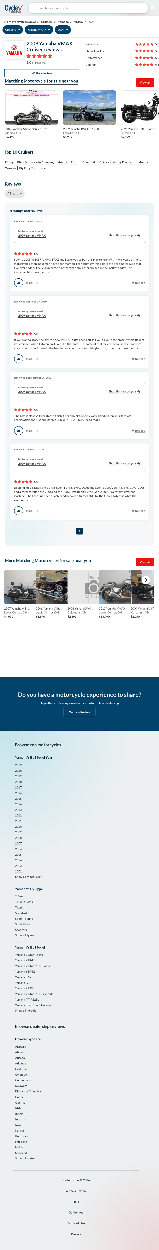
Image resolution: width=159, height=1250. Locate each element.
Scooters (21, 930)
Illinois (19, 1113)
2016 (18, 793)
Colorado (21, 1074)
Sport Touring (24, 918)
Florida (19, 1097)
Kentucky (21, 1136)
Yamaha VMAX (36, 29)
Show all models (25, 1010)
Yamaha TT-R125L (27, 999)
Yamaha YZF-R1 (25, 971)
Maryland (21, 1153)
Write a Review (79, 712)
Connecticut (23, 1080)
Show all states (25, 1158)
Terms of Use (76, 1223)
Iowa (18, 1125)
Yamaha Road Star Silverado (33, 1005)
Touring (20, 907)
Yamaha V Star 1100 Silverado (34, 994)
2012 (18, 815)
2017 (18, 787)
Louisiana (21, 1141)
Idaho (19, 1108)
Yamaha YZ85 (24, 988)
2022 (18, 765)
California (21, 1069)
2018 (18, 782)
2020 (18, 770)
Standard (21, 913)
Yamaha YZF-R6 (25, 960)
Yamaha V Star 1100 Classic (33, 966)
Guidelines (76, 1212)
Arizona (20, 1057)
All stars (12, 193)
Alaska (19, 1052)
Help (76, 1201)
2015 (18, 798)
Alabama (20, 1046)
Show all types (24, 935)
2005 (18, 854)
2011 (18, 821)
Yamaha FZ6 (23, 977)
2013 (18, 809)
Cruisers (10, 29)
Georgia (20, 1102)
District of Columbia (28, 1091)
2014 (18, 804)
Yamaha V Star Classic (29, 954)
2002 (18, 871)
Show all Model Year (28, 876)
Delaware (21, 1085)
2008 (18, 837)
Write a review (42, 73)
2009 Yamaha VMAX (79, 236)
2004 (18, 860)
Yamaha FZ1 (23, 982)
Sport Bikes (22, 924)
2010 (18, 826)
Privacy (76, 1234)
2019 (18, 776)
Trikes (19, 896)
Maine (19, 1147)
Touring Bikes (24, 902)
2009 (61, 29)
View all (145, 82)
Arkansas (21, 1063)
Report (140, 282)
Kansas (20, 1130)
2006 (18, 849)
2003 (18, 865)
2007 (18, 843)
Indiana (20, 1119)
